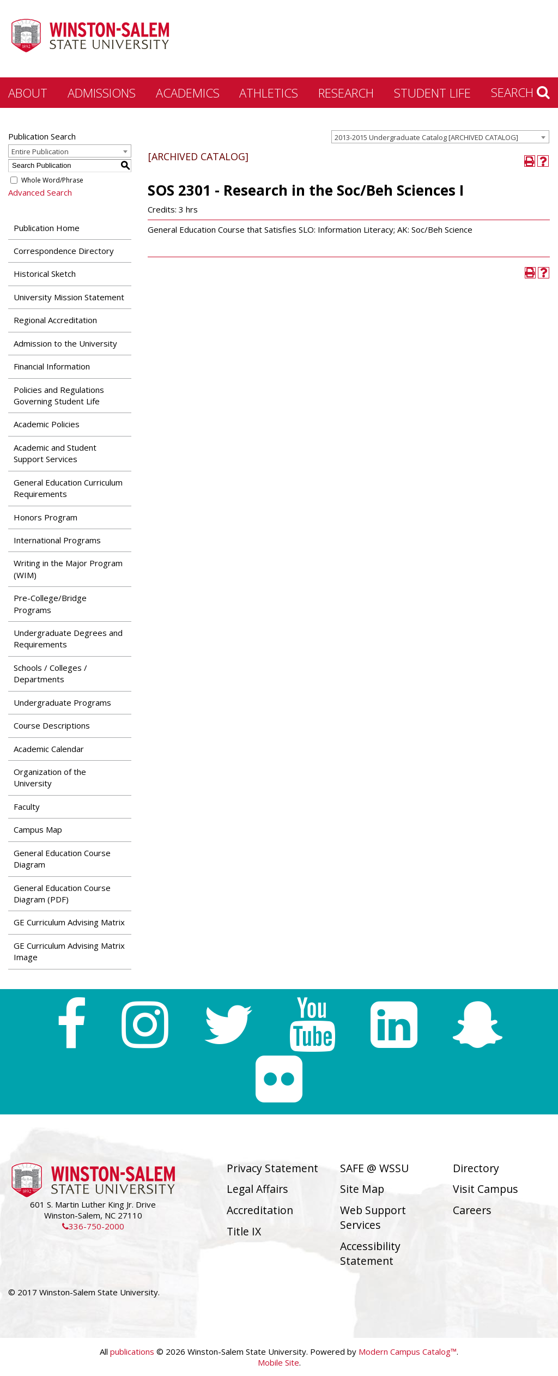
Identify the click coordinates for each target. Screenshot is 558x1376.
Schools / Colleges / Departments (50, 673)
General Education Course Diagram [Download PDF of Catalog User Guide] (62, 858)
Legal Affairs (257, 1188)
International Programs (57, 540)
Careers (472, 1210)
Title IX (244, 1231)
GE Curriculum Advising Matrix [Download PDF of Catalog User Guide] (69, 922)
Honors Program (45, 517)
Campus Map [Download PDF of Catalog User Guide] (38, 829)
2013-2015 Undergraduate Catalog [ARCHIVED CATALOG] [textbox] (426, 137)
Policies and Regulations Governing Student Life (59, 395)
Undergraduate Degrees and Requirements (68, 638)
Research (346, 92)
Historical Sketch (45, 273)
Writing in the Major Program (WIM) (68, 568)
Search (520, 92)
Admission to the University (65, 343)
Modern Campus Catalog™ (408, 1351)
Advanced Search (40, 192)
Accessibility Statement (370, 1253)
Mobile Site (278, 1362)
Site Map (362, 1188)
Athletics (268, 92)
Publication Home (47, 227)
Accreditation (260, 1210)
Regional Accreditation (55, 319)
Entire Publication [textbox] (40, 151)
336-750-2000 (93, 1226)
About (27, 92)
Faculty (27, 806)
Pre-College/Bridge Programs (50, 603)
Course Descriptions (52, 725)
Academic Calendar (49, 748)
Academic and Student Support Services (55, 453)
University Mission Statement (69, 297)
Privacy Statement (272, 1168)
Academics (188, 92)
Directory (476, 1168)
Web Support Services (373, 1217)
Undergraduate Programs (62, 702)
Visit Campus (485, 1188)
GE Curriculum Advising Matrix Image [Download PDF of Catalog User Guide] (69, 951)
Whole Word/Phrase (52, 180)
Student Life (432, 92)
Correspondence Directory (64, 250)
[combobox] (440, 136)
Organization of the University (50, 777)
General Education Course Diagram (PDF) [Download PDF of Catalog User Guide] (62, 893)
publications (132, 1351)
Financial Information (52, 366)
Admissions (102, 92)
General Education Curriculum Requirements (68, 488)
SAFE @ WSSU (374, 1168)
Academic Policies (47, 424)
